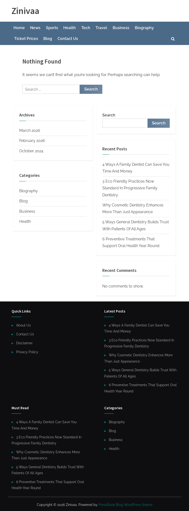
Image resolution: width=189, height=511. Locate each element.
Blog (47, 38)
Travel (101, 28)
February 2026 (32, 140)
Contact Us (68, 38)
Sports (52, 28)
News (35, 28)
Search (108, 115)
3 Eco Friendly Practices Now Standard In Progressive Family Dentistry (129, 188)
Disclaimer (24, 343)
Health (69, 28)
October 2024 (31, 151)
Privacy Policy (27, 352)
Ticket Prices (26, 38)
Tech (85, 28)
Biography (144, 28)
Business (121, 28)
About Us (23, 325)
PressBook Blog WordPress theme (125, 505)
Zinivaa (25, 10)
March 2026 (29, 130)
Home (19, 28)
